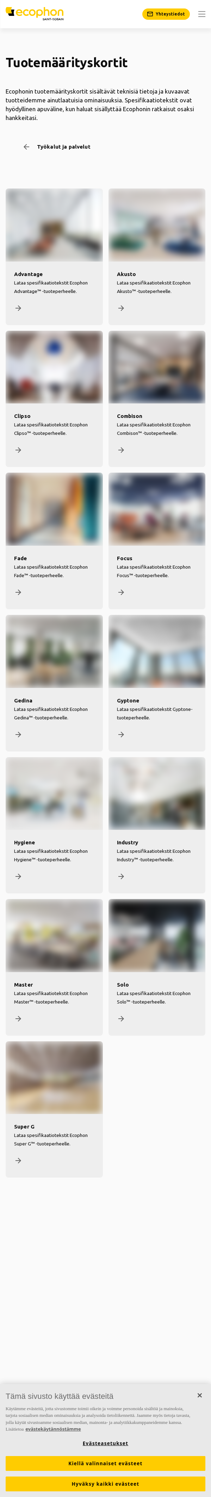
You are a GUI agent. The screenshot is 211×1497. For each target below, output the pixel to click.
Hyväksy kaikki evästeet (105, 1484)
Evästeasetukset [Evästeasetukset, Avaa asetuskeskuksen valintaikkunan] (105, 1443)
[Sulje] (199, 1395)
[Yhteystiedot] (166, 14)
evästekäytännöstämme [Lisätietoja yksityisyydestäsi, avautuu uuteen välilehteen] (53, 1429)
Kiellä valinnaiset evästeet (105, 1463)
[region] (105, 1440)
